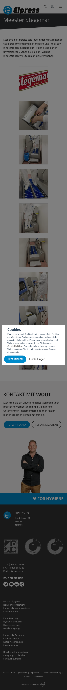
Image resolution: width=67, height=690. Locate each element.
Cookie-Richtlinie (15, 346)
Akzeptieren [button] (15, 359)
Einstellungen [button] (37, 359)
